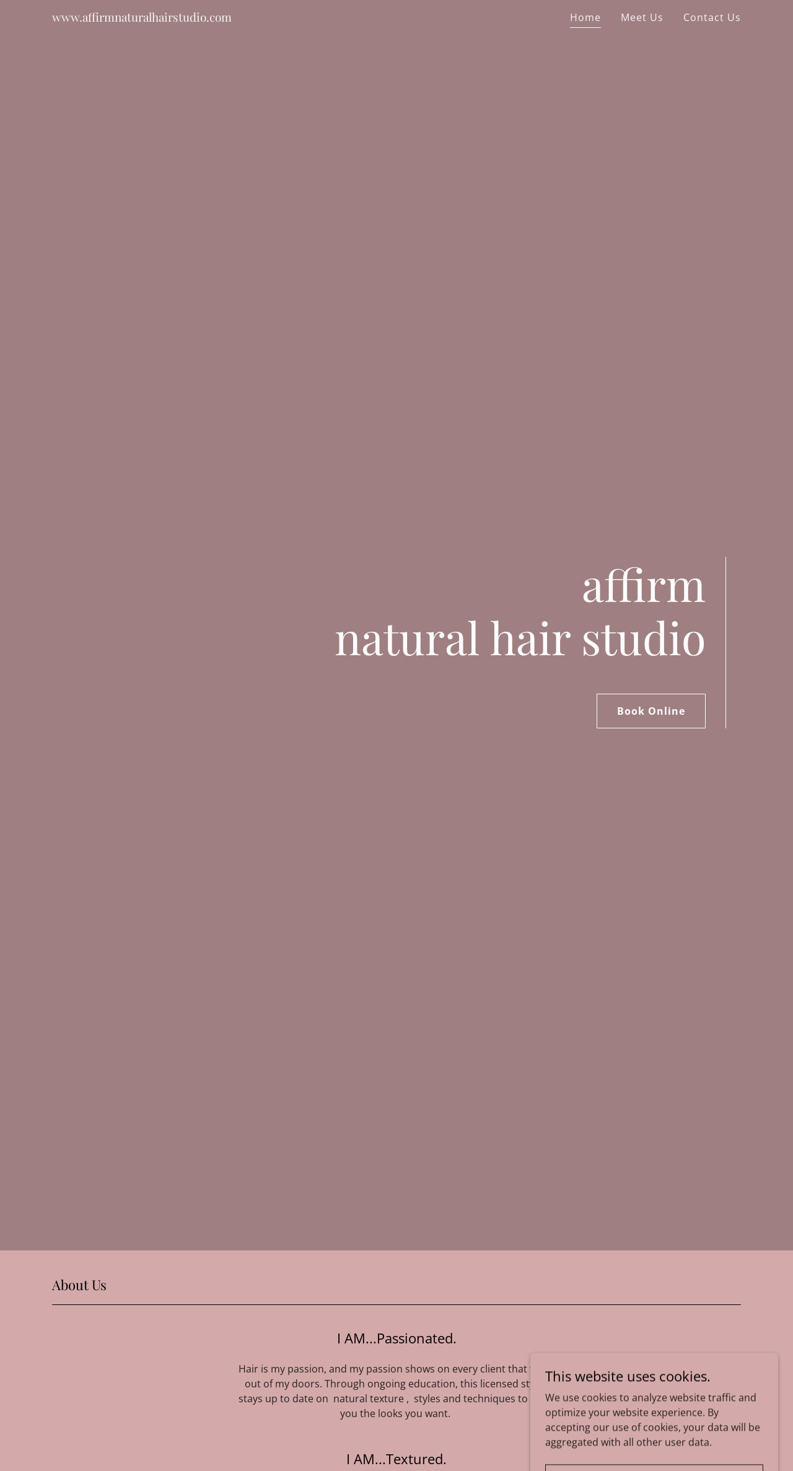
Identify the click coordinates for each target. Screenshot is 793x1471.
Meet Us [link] (642, 17)
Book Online (651, 711)
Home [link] (585, 17)
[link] (142, 18)
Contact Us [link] (712, 17)
